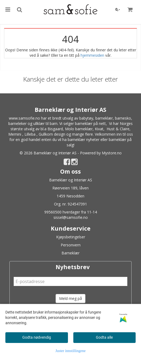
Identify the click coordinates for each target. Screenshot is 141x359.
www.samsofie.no (24, 118)
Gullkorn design (52, 134)
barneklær (104, 118)
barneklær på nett (90, 123)
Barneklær (70, 252)
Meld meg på (70, 298)
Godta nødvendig (36, 337)
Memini (14, 134)
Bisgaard (55, 128)
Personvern (71, 244)
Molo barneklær (79, 128)
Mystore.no (112, 152)
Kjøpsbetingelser (70, 236)
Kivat (99, 128)
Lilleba (29, 134)
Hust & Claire (118, 128)
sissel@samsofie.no (70, 217)
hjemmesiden (92, 55)
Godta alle (104, 337)
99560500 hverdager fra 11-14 (70, 212)
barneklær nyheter (83, 139)
